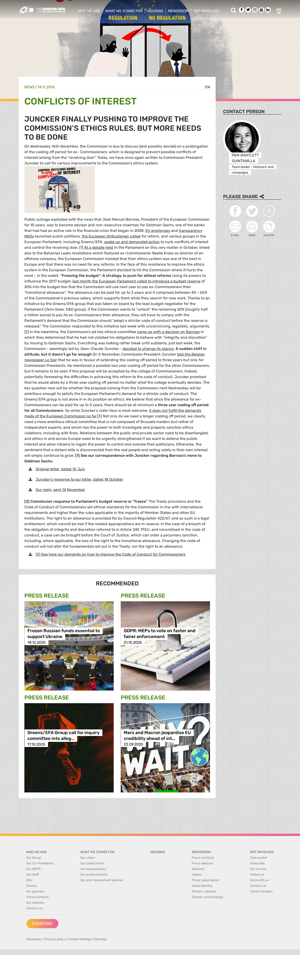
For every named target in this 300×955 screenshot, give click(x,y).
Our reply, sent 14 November (60, 489)
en (207, 87)
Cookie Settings (79, 939)
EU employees (157, 230)
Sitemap (100, 939)
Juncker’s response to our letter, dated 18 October (79, 479)
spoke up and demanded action (132, 242)
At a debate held (98, 247)
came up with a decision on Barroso (168, 332)
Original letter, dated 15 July (60, 469)
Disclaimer (34, 939)
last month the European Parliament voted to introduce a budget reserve (136, 281)
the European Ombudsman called (111, 236)
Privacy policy (55, 939)
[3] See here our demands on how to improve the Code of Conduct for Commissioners (110, 554)
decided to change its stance (148, 348)
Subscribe (42, 923)
